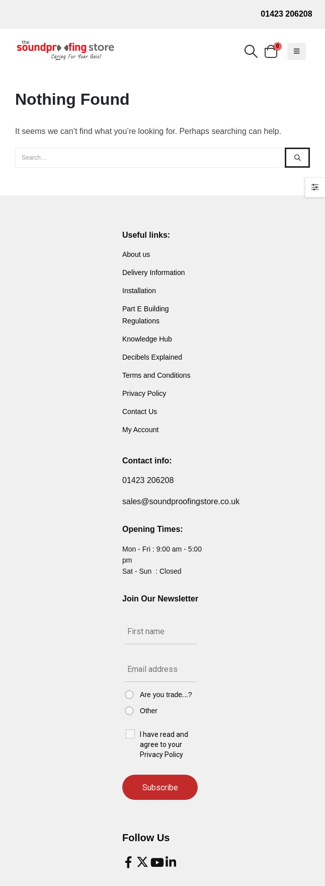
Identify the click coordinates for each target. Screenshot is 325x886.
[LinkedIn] (171, 862)
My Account (140, 430)
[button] (251, 51)
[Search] (297, 158)
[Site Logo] (65, 50)
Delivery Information (153, 272)
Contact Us (139, 411)
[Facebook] (128, 862)
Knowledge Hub (147, 339)
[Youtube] (156, 862)
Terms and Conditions (156, 375)
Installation (139, 291)
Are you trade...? (166, 695)
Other (148, 711)
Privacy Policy (144, 393)
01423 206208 (286, 14)
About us (136, 254)
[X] (142, 862)
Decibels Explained (152, 357)
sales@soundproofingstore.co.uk (180, 501)
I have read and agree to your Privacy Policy (164, 744)
